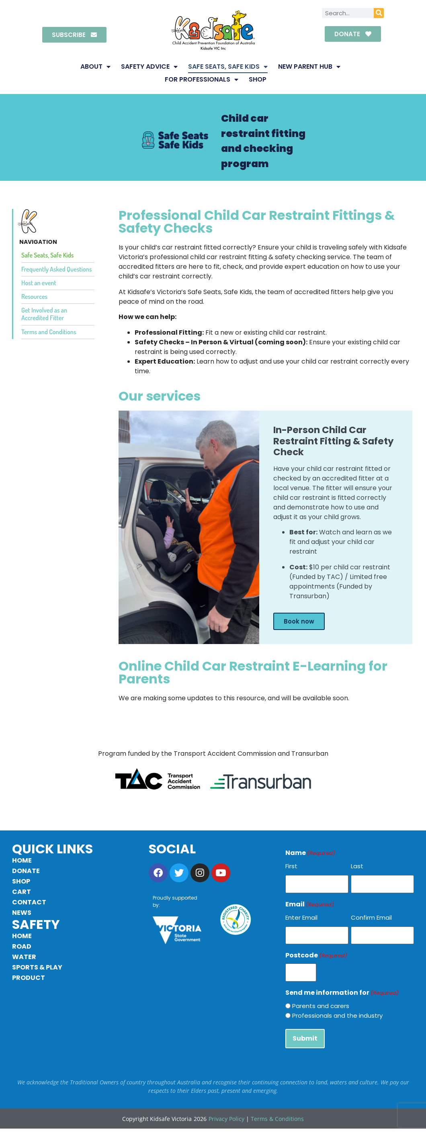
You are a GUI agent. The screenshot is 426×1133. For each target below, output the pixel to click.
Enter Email (301, 916)
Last (357, 866)
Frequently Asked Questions (56, 269)
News (21, 912)
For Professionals (201, 79)
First (291, 866)
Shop (257, 79)
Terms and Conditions (48, 332)
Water (24, 956)
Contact (29, 902)
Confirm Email (371, 916)
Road (21, 946)
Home (22, 860)
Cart (21, 891)
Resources (34, 296)
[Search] (379, 13)
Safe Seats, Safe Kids (228, 66)
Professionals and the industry (337, 1011)
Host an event (38, 283)
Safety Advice (149, 66)
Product (28, 977)
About (95, 66)
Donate (26, 870)
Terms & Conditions (277, 1112)
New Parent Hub (309, 66)
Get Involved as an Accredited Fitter (44, 314)
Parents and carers (320, 1001)
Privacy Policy (226, 1112)
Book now (299, 621)
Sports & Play (37, 967)
